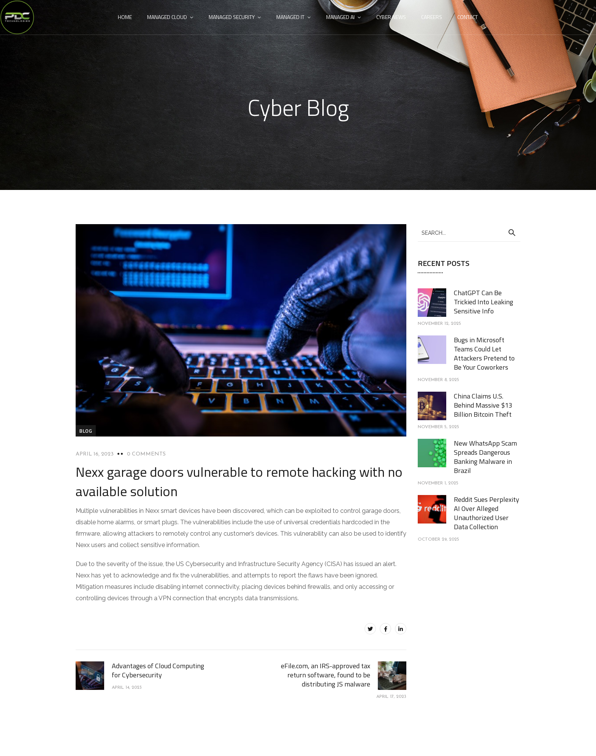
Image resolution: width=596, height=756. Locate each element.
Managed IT (290, 17)
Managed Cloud (167, 17)
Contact (467, 17)
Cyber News (391, 17)
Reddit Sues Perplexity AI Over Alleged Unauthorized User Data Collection (486, 513)
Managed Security (232, 17)
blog (85, 431)
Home (125, 17)
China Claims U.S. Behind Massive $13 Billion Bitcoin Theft (483, 405)
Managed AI (340, 17)
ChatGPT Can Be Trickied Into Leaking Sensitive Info (483, 302)
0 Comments (146, 454)
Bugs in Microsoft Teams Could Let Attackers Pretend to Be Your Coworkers (484, 353)
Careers (431, 17)
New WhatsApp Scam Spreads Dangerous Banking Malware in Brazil (485, 457)
